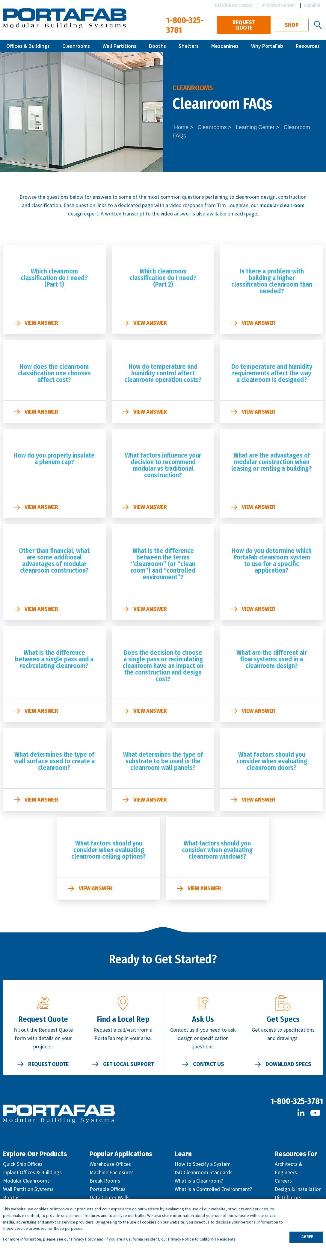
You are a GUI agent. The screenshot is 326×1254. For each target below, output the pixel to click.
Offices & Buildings (28, 45)
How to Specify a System (203, 1163)
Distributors (288, 1197)
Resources (308, 45)
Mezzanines (225, 45)
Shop (292, 25)
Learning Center (255, 127)
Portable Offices (108, 1189)
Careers (283, 1180)
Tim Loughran (232, 205)
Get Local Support (128, 1064)
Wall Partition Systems (28, 1189)
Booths (157, 45)
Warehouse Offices (110, 1163)
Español (312, 5)
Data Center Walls (109, 1197)
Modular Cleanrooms (26, 1180)
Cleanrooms (76, 45)
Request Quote (244, 25)
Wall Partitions (119, 45)
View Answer (41, 323)
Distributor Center (234, 5)
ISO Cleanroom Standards (204, 1172)
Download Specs (288, 1064)
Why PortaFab (267, 45)
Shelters (189, 45)
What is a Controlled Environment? (213, 1189)
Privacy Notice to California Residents (202, 1239)
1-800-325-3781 (296, 1101)
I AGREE (306, 1236)
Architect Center (278, 5)
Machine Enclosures (112, 1172)
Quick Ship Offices (23, 1163)
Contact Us (208, 1064)
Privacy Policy (83, 1239)
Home (181, 127)
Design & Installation (298, 1189)
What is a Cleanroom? (199, 1180)
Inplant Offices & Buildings (32, 1172)
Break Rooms (105, 1180)
